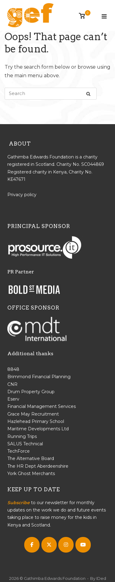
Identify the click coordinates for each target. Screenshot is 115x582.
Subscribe (18, 502)
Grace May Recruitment (33, 414)
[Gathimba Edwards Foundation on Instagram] (66, 545)
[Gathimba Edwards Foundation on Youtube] (83, 545)
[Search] (88, 94)
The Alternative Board (30, 458)
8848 (13, 369)
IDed (101, 578)
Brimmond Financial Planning (39, 376)
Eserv (13, 399)
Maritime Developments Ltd (38, 429)
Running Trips (22, 436)
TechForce (18, 451)
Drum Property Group (31, 391)
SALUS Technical (25, 444)
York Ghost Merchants (31, 473)
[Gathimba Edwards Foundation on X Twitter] (49, 545)
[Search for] (51, 94)
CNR (12, 384)
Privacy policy (21, 194)
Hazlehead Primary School (35, 421)
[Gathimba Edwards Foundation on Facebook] (32, 545)
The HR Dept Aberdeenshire (37, 466)
